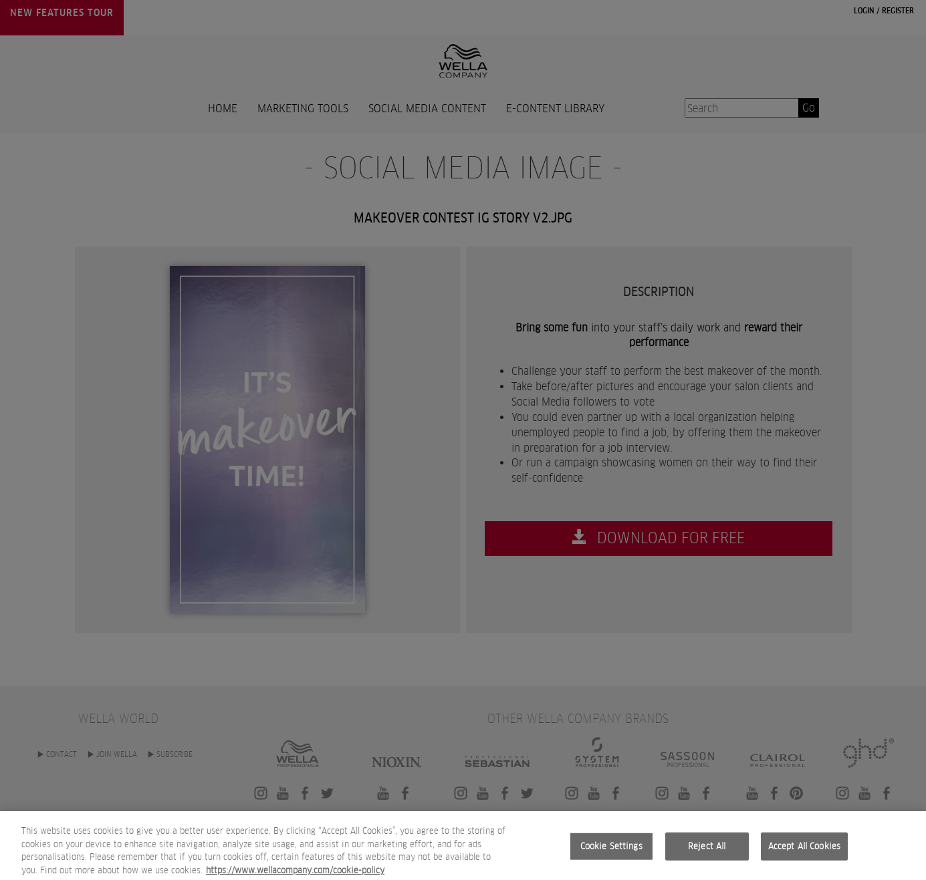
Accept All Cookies (804, 858)
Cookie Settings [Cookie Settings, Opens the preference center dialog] (611, 858)
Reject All (706, 858)
